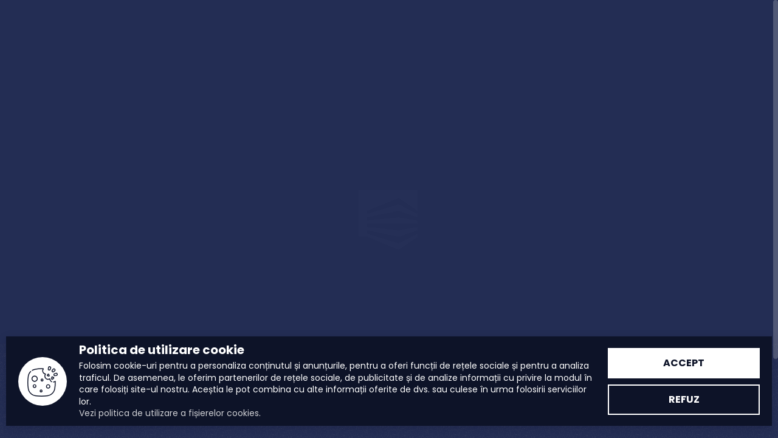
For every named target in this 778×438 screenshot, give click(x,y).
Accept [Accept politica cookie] (683, 363)
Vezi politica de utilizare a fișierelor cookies (169, 413)
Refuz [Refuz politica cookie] (684, 399)
